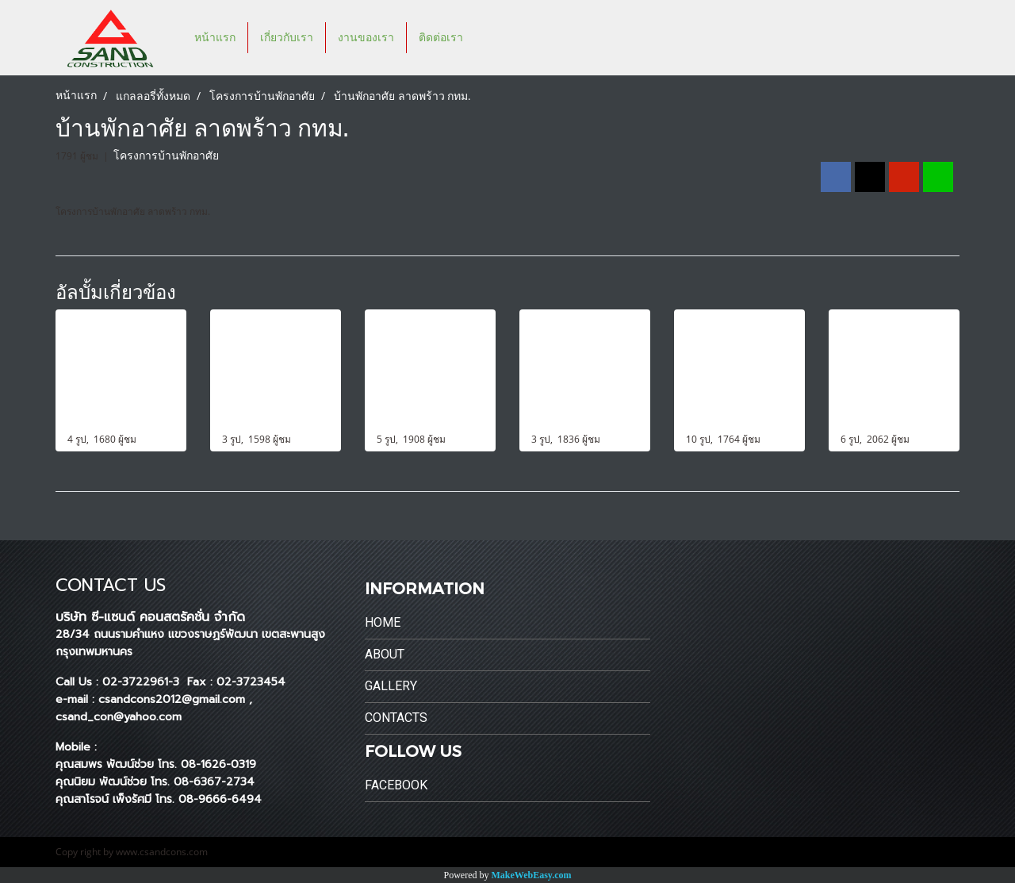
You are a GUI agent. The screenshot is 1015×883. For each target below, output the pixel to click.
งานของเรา (366, 38)
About (384, 654)
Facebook (396, 785)
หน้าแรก (215, 38)
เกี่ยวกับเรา (286, 38)
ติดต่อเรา (441, 38)
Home (382, 622)
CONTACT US (111, 585)
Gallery (391, 685)
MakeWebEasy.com (532, 875)
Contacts (396, 717)
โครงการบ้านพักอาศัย (166, 156)
